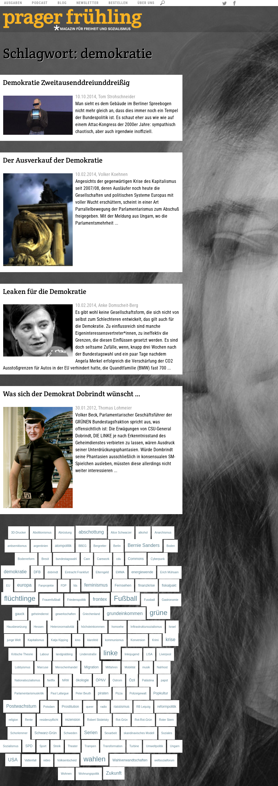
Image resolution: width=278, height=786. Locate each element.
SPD (28, 746)
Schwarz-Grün (45, 733)
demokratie (15, 571)
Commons (136, 559)
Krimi (155, 640)
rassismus (121, 707)
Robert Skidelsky (98, 719)
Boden (171, 545)
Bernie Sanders (144, 545)
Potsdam (48, 706)
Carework (103, 559)
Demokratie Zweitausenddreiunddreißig (66, 82)
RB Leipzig (143, 706)
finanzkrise (146, 585)
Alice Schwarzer (121, 532)
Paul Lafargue (60, 693)
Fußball (125, 598)
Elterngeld (102, 572)
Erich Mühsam (169, 572)
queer (90, 706)
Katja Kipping (59, 640)
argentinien (41, 545)
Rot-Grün (122, 719)
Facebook (235, 4)
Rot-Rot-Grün (143, 719)
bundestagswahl (66, 559)
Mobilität (130, 667)
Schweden (70, 733)
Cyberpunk (157, 559)
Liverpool (165, 654)
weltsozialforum (164, 760)
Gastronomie (170, 599)
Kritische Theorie (22, 654)
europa (24, 585)
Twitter (225, 4)
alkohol (143, 532)
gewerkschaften (65, 614)
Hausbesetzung (17, 626)
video (46, 760)
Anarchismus (163, 532)
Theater (73, 746)
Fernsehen (123, 585)
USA (13, 759)
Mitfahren (111, 667)
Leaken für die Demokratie (44, 291)
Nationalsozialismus (27, 680)
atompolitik (63, 546)
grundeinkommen (125, 613)
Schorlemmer (19, 733)
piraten (103, 693)
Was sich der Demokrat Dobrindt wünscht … (71, 393)
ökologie (82, 680)
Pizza (119, 693)
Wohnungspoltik (88, 773)
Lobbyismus (22, 667)
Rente (29, 719)
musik (146, 667)
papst (164, 680)
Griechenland (91, 614)
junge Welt (14, 640)
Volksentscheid (67, 760)
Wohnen (66, 773)
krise (170, 639)
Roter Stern (166, 719)
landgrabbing (64, 654)
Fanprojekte (46, 585)
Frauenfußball (51, 599)
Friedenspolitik (76, 599)
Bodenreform (26, 559)
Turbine (134, 746)
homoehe (117, 626)
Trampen (90, 746)
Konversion (138, 640)
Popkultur (160, 693)
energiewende (142, 572)
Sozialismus (10, 746)
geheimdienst (39, 614)
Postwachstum (21, 706)
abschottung (91, 532)
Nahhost (162, 667)
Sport (42, 746)
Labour (44, 654)
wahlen (94, 759)
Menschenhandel (66, 667)
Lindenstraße (88, 654)
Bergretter (100, 545)
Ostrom (117, 680)
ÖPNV (101, 680)
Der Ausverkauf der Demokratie (53, 160)
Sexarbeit (111, 733)
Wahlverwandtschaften (129, 760)
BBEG (82, 545)
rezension (72, 720)
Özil (132, 680)
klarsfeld (92, 640)
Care (87, 559)
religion (13, 719)
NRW (65, 680)
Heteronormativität (62, 626)
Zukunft (113, 773)
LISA (149, 654)
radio (103, 706)
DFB (37, 572)
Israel (172, 626)
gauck (19, 614)
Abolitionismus (42, 532)
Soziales (166, 733)
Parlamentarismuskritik (29, 693)
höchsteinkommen (93, 626)
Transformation (112, 746)
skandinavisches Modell (139, 733)
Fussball (149, 599)
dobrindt (52, 572)
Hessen (38, 626)
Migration (91, 667)
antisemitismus (17, 545)
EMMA (120, 572)
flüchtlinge (19, 598)
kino (77, 640)
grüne (158, 612)
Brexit (45, 559)
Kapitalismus (36, 640)
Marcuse (42, 667)
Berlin (117, 545)
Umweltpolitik (154, 746)
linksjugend (132, 654)
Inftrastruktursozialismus (146, 626)
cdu (118, 559)
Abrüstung (65, 532)
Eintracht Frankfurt (77, 572)
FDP (64, 585)
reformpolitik (166, 707)
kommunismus (114, 640)
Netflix (51, 680)
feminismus (96, 585)
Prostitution (70, 707)
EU (8, 585)
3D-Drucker (18, 532)
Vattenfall (30, 760)
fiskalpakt (169, 585)
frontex (100, 599)
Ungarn (175, 746)
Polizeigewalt (137, 693)
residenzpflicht (49, 719)
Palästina (148, 680)
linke (110, 653)
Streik (57, 746)
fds (75, 585)
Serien (90, 732)
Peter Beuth (83, 693)
